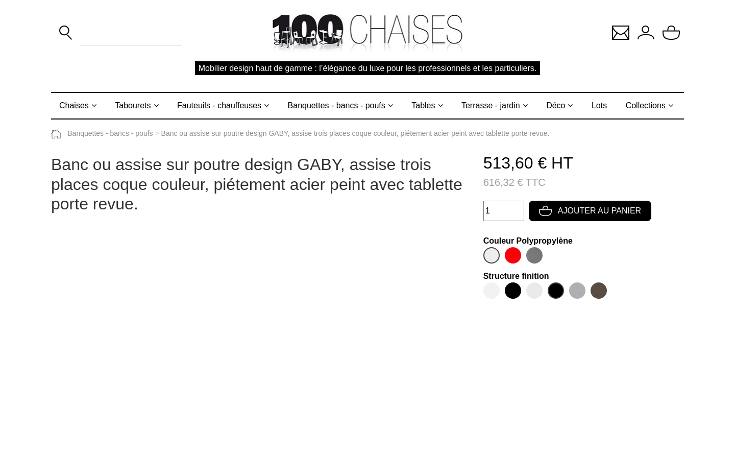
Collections (646, 105)
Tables (423, 105)
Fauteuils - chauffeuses (219, 105)
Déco (555, 105)
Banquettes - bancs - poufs (336, 105)
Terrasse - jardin (490, 105)
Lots (599, 105)
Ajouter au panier (590, 210)
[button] (620, 32)
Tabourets (133, 105)
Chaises (74, 105)
